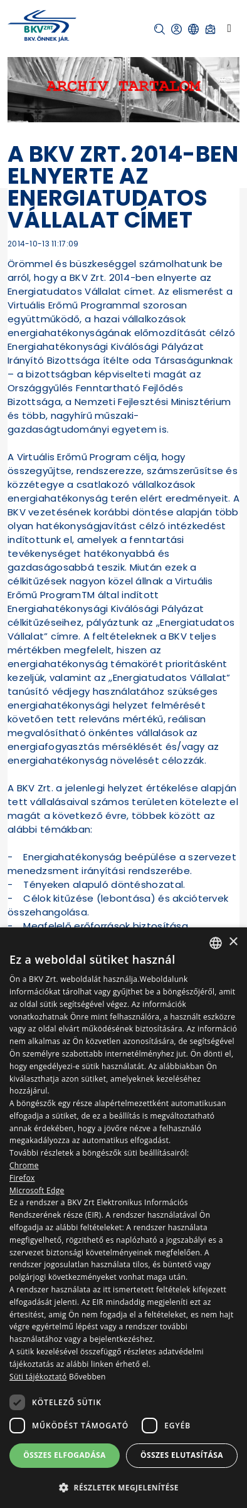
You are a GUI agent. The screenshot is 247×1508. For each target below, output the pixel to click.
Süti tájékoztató (37, 1376)
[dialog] (123, 1217)
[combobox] (215, 943)
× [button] (233, 942)
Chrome (24, 1165)
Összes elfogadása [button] (64, 1455)
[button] (159, 29)
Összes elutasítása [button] (181, 1455)
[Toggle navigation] (229, 28)
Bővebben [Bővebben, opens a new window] (87, 1376)
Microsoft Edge (37, 1190)
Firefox (22, 1178)
